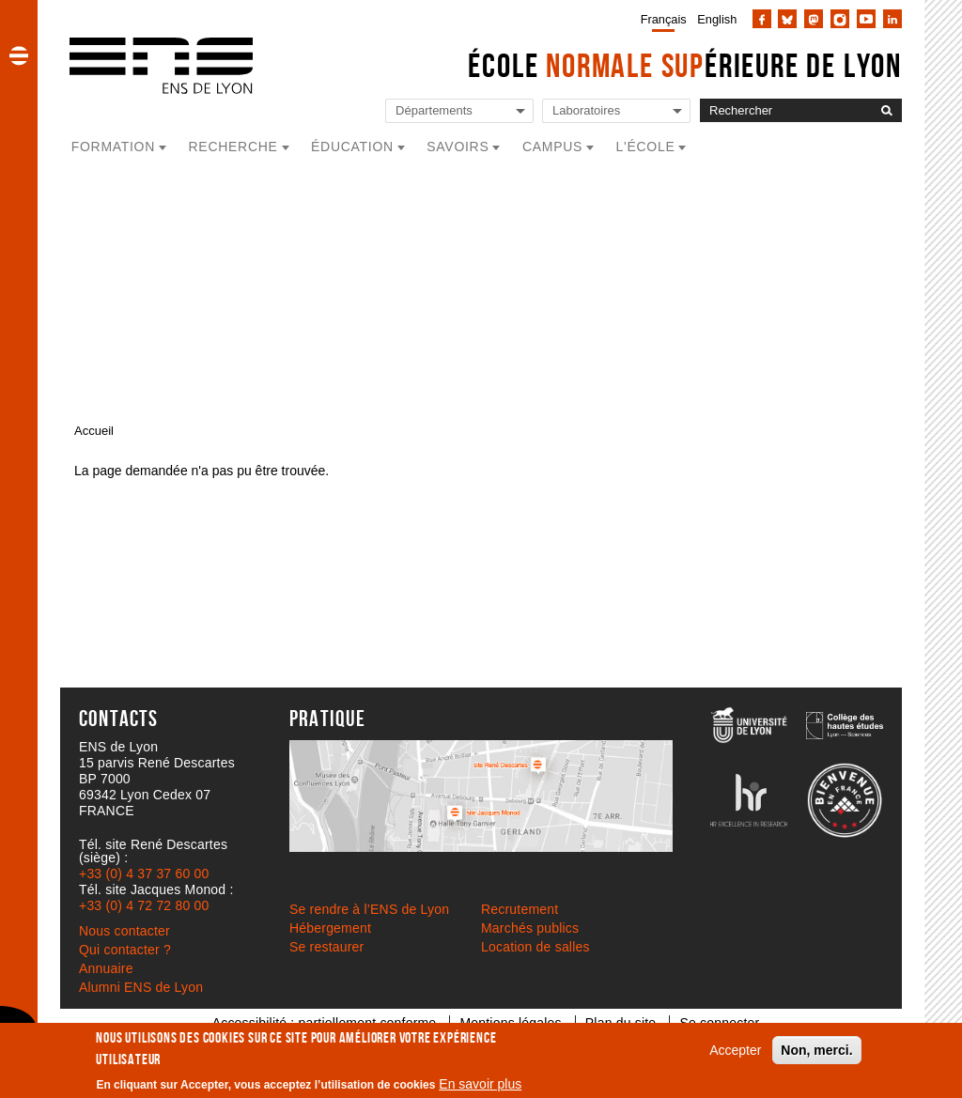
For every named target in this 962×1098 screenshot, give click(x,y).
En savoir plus (480, 1083)
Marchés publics (530, 928)
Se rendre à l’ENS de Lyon (369, 909)
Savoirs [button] (458, 146)
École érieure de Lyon (685, 65)
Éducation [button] (352, 146)
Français (664, 19)
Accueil (94, 431)
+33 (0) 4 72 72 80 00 (144, 905)
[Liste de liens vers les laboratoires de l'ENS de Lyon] (616, 111)
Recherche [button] (233, 146)
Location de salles (535, 946)
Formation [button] (113, 146)
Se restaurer (326, 946)
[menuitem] (660, 18)
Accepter (735, 1050)
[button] (19, 55)
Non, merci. (816, 1050)
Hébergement (330, 928)
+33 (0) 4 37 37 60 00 (144, 873)
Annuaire (106, 968)
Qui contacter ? (125, 949)
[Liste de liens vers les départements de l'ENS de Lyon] (459, 111)
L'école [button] (645, 146)
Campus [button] (552, 146)
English (717, 19)
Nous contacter (124, 930)
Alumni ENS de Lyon (141, 987)
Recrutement (519, 909)
